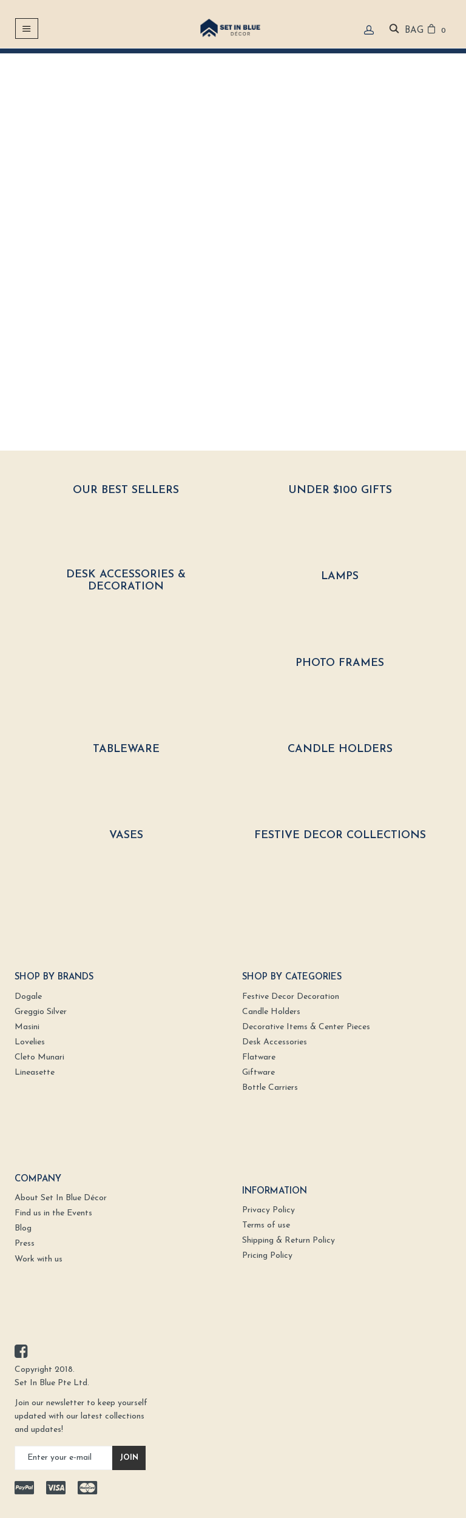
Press (25, 1243)
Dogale (28, 996)
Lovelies (30, 1042)
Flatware (258, 1057)
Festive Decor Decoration (290, 996)
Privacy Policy (268, 1210)
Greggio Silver (41, 1011)
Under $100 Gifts (340, 490)
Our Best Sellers (126, 490)
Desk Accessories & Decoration (126, 581)
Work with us (38, 1259)
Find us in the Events (53, 1213)
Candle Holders (340, 749)
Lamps (340, 576)
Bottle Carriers (270, 1087)
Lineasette (35, 1072)
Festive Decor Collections (340, 835)
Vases (126, 835)
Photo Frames (339, 663)
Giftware (258, 1072)
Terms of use (266, 1225)
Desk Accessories (274, 1042)
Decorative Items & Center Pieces (306, 1027)
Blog (23, 1228)
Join (129, 1458)
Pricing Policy (267, 1255)
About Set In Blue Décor (61, 1198)
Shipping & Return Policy (288, 1240)
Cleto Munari (39, 1057)
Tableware (126, 749)
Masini (27, 1027)
